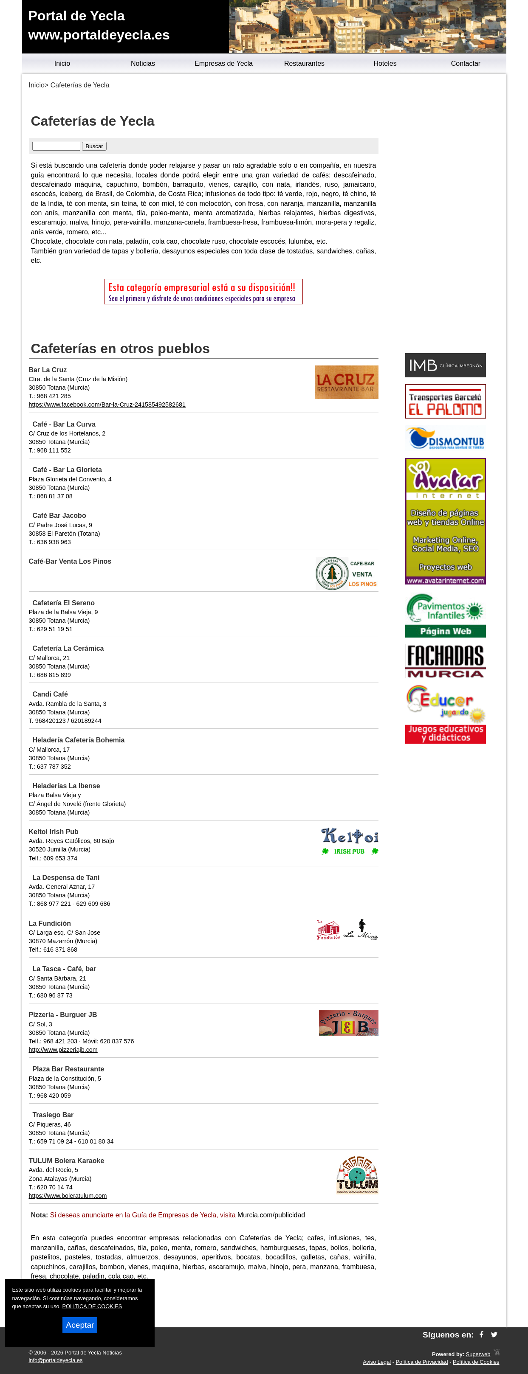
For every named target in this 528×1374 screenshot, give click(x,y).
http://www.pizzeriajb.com (63, 1049)
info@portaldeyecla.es (56, 1360)
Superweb (478, 1354)
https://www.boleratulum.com (68, 1195)
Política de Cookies (476, 1362)
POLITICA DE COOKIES (92, 1306)
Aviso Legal (377, 1362)
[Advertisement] (446, 214)
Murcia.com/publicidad (271, 1215)
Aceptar (80, 1325)
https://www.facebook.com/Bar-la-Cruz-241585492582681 (107, 404)
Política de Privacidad (422, 1362)
